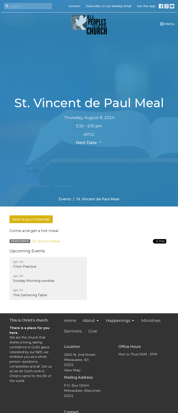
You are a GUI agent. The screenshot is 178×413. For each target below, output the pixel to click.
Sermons (73, 331)
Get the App (146, 6)
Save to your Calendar (31, 219)
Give (92, 331)
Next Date (89, 142)
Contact (74, 6)
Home (70, 320)
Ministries (151, 320)
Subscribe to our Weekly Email (108, 6)
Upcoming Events (27, 251)
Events (65, 199)
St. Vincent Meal (45, 241)
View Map (72, 370)
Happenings (120, 320)
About (91, 320)
